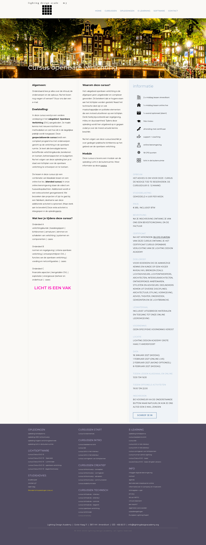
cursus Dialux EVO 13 (36, 454)
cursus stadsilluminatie (87, 483)
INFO (132, 468)
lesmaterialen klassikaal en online (141, 483)
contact (132, 476)
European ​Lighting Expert (139, 515)
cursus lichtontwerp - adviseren (90, 476)
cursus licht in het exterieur (88, 455)
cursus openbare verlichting (89, 508)
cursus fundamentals (86, 434)
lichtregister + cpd (135, 490)
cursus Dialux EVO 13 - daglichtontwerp (43, 469)
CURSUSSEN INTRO (90, 440)
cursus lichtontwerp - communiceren (92, 480)
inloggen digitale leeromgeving (140, 473)
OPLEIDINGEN (36, 429)
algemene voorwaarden (138, 508)
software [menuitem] (159, 11)
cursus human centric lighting (140, 455)
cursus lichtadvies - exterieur (89, 498)
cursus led (82, 448)
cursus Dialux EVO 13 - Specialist (40, 458)
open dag (32, 487)
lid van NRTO (134, 497)
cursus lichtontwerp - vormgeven (91, 473)
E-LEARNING (136, 429)
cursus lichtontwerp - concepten (90, 469)
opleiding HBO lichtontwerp (39, 437)
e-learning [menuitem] (144, 11)
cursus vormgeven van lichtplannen (92, 458)
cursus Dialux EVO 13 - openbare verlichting (44, 465)
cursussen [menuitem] (111, 11)
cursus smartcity (84, 516)
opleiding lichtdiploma (36, 434)
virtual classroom (135, 501)
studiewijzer (32, 480)
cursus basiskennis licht (87, 444)
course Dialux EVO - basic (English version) (145, 462)
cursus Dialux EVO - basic (138, 458)
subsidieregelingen (136, 511)
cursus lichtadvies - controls (88, 501)
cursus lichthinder (85, 512)
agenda (132, 480)
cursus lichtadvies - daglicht (88, 505)
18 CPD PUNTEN (161, 237)
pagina (104, 165)
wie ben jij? (32, 483)
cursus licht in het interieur (88, 451)
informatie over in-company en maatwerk (145, 487)
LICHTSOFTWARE (38, 450)
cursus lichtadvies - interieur (88, 494)
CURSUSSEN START (90, 429)
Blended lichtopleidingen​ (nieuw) (40, 490)
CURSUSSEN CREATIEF (92, 465)
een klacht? (133, 504)
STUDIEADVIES (37, 475)
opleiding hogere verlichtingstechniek (42, 441)
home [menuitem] (98, 11)
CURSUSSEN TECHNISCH (93, 490)
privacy (132, 494)
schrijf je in (144, 415)
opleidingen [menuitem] (127, 11)
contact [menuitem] (173, 11)
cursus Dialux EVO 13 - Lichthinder (41, 462)
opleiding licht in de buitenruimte (40, 444)
